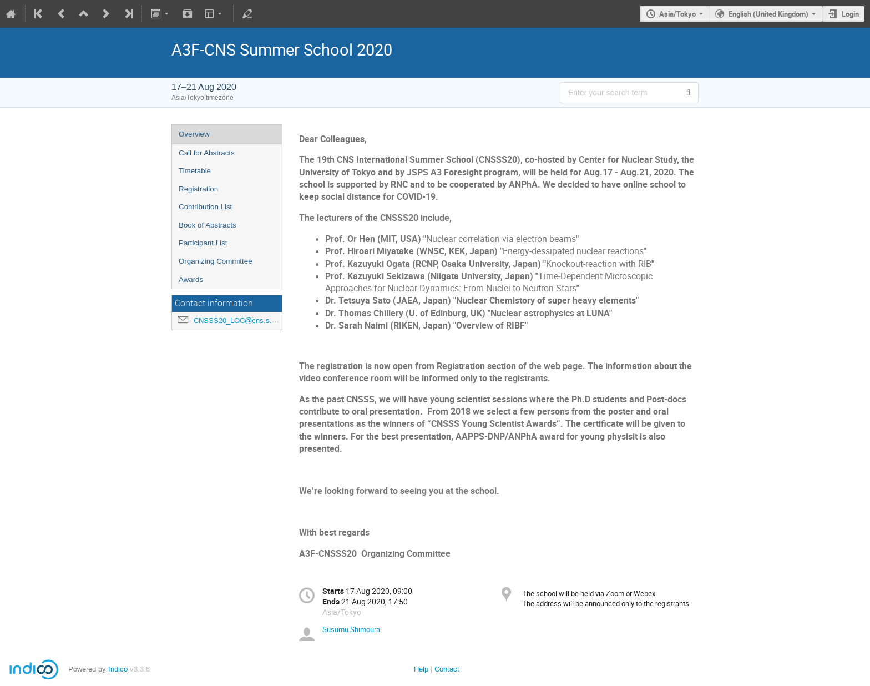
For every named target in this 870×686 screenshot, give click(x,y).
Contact (446, 669)
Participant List (203, 243)
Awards (191, 279)
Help (421, 669)
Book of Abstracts (207, 225)
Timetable (195, 171)
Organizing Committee (215, 261)
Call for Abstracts (207, 153)
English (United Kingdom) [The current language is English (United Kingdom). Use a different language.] (768, 14)
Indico (118, 669)
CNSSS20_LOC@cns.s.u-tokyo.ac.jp (253, 320)
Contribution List (205, 207)
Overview (194, 134)
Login (850, 14)
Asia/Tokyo (677, 14)
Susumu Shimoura (351, 629)
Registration (198, 189)
